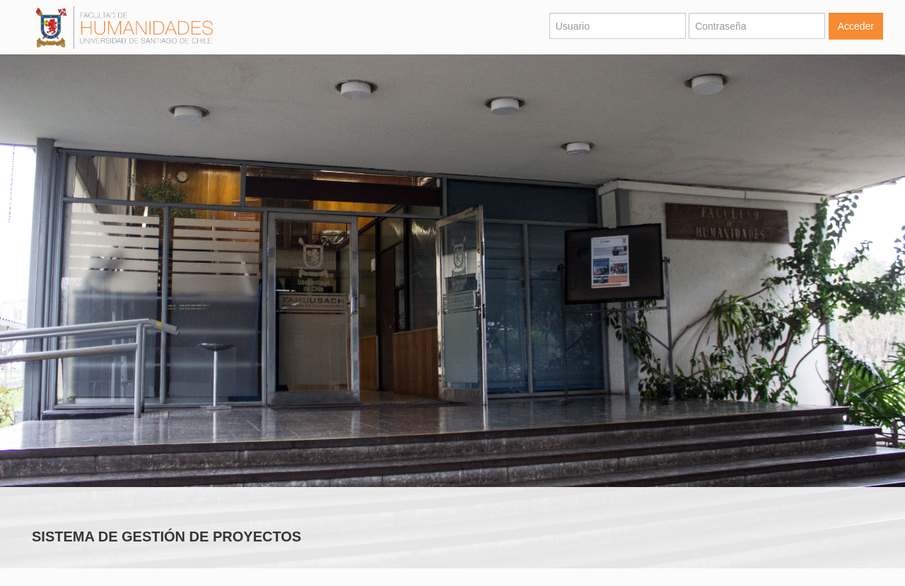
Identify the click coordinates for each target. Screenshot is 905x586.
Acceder (856, 26)
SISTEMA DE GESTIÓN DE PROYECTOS (166, 536)
